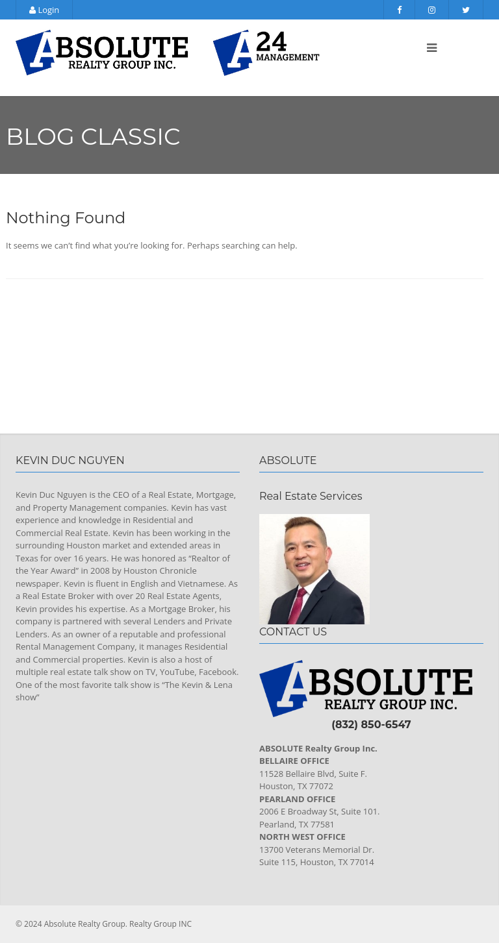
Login (44, 10)
